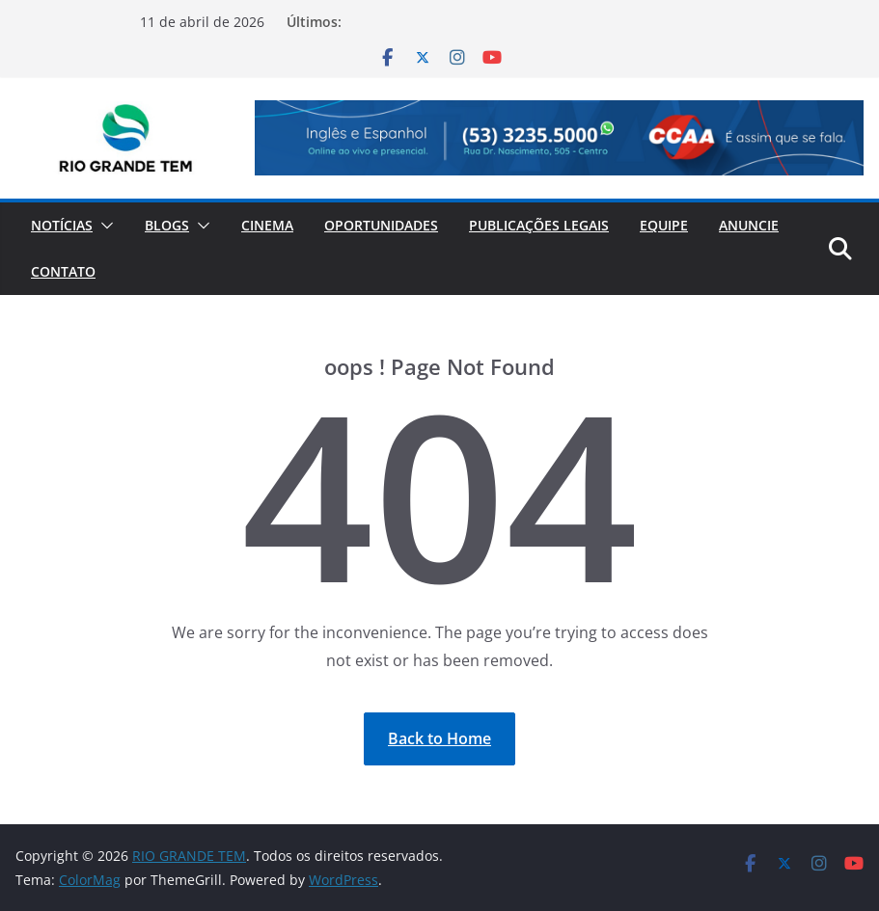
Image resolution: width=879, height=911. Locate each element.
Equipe (664, 225)
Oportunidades (381, 225)
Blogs (167, 225)
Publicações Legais (539, 225)
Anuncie (749, 225)
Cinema (267, 225)
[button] (103, 225)
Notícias (62, 225)
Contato (63, 271)
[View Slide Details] (559, 137)
